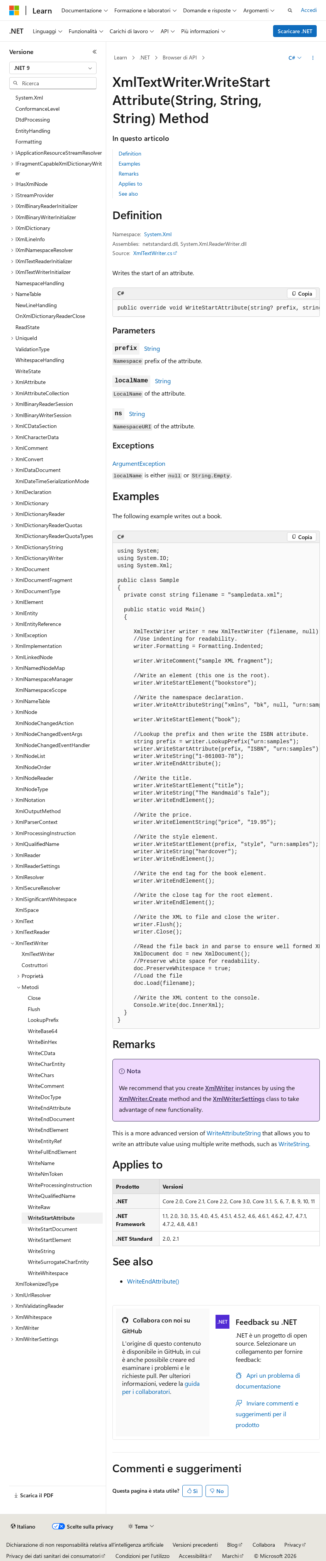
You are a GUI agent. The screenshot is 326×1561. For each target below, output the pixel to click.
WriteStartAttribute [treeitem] (51, 1217)
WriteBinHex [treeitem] (42, 1041)
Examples (129, 163)
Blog (232, 1544)
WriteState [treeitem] (28, 371)
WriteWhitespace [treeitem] (48, 1273)
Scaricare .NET (295, 31)
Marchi (230, 1555)
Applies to (130, 183)
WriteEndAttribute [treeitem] (49, 1107)
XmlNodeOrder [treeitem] (33, 767)
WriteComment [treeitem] (46, 1085)
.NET (144, 57)
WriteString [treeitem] (41, 1251)
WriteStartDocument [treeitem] (52, 1229)
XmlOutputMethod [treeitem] (38, 811)
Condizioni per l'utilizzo (142, 1555)
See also (128, 193)
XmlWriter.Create (143, 1098)
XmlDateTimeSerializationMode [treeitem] (52, 481)
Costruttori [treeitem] (35, 965)
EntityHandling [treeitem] (32, 130)
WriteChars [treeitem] (41, 1075)
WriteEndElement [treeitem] (48, 1129)
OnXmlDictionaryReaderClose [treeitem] (50, 316)
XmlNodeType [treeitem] (31, 789)
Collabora (264, 1544)
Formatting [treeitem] (28, 141)
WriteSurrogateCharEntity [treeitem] (58, 1261)
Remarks (129, 173)
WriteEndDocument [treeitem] (51, 1119)
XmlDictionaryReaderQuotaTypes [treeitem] (54, 536)
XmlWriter (219, 1088)
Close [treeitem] (34, 997)
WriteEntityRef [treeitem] (44, 1141)
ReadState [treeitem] (27, 327)
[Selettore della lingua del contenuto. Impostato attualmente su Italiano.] (23, 1526)
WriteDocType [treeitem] (44, 1097)
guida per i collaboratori (161, 1387)
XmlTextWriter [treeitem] (38, 953)
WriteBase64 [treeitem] (43, 1031)
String (152, 348)
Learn (120, 57)
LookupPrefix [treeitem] (43, 1019)
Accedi (309, 10)
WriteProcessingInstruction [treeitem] (60, 1185)
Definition (130, 153)
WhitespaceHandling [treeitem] (39, 360)
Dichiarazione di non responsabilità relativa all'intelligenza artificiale (84, 1544)
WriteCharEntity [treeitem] (46, 1063)
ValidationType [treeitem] (32, 349)
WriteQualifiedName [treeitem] (51, 1195)
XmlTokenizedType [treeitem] (36, 1283)
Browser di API (180, 57)
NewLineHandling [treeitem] (36, 305)
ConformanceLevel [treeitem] (37, 108)
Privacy (292, 1544)
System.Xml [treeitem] (29, 97)
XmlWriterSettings (239, 1098)
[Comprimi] (95, 52)
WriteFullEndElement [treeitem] (52, 1151)
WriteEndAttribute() (153, 1281)
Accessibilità (193, 1555)
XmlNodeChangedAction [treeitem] (44, 723)
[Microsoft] (14, 10)
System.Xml (157, 234)
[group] (216, 308)
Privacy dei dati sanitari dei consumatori (53, 1555)
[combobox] (53, 68)
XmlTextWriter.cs (152, 253)
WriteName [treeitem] (41, 1163)
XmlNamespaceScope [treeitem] (40, 689)
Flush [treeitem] (34, 1009)
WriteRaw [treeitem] (39, 1207)
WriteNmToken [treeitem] (45, 1173)
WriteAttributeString (234, 1133)
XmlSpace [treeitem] (27, 909)
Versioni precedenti (195, 1544)
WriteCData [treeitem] (41, 1053)
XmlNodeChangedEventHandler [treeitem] (52, 745)
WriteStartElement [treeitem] (49, 1239)
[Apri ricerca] (290, 10)
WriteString (293, 1144)
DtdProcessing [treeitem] (32, 119)
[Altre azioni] (313, 58)
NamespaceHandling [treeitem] (39, 283)
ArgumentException (138, 463)
